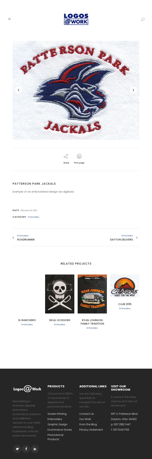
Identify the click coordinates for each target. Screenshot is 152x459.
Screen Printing (57, 414)
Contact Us (86, 414)
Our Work (85, 419)
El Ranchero (27, 320)
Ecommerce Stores (60, 430)
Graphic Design (57, 424)
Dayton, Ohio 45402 (124, 419)
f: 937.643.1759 (120, 430)
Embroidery (55, 419)
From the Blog (88, 424)
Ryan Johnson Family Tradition (92, 322)
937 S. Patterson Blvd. (124, 414)
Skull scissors (59, 320)
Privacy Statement (91, 430)
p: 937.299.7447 (121, 424)
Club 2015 (125, 304)
